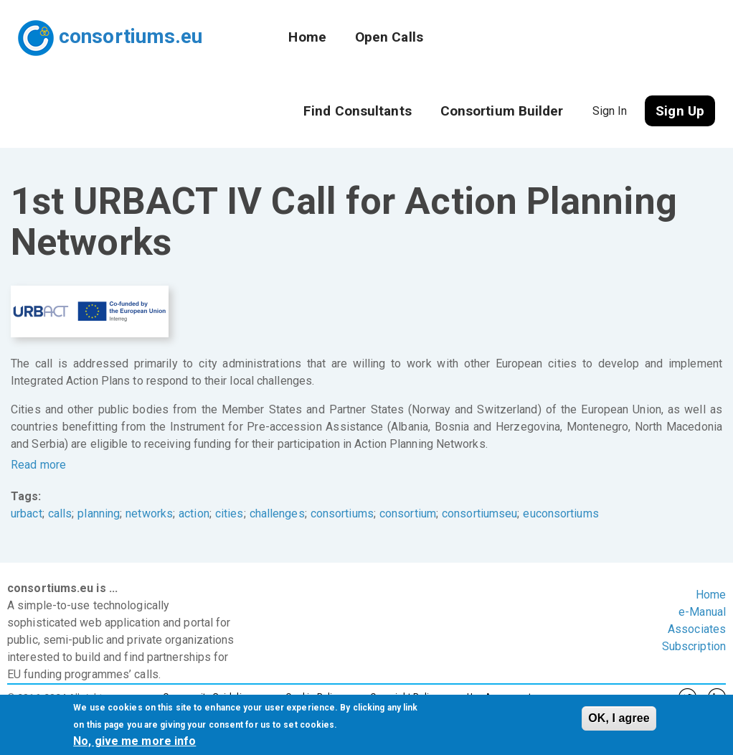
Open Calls (389, 37)
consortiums (342, 513)
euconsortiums (560, 513)
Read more (38, 465)
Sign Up (680, 111)
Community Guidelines (210, 696)
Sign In (610, 111)
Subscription (694, 646)
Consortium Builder (502, 111)
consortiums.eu (130, 36)
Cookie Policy (313, 696)
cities (229, 513)
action (194, 513)
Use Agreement (499, 696)
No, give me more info (134, 745)
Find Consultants (357, 111)
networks (149, 513)
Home (307, 37)
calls (60, 513)
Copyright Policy (404, 696)
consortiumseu (479, 513)
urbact (26, 513)
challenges (277, 513)
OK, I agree (619, 722)
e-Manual (702, 612)
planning (98, 513)
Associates (697, 629)
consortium (407, 513)
